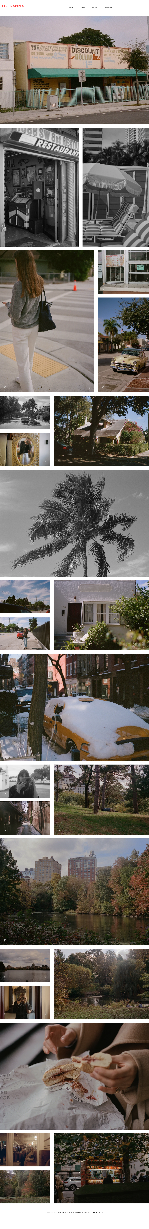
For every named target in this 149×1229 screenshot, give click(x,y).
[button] (84, 7)
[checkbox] (5, 119)
